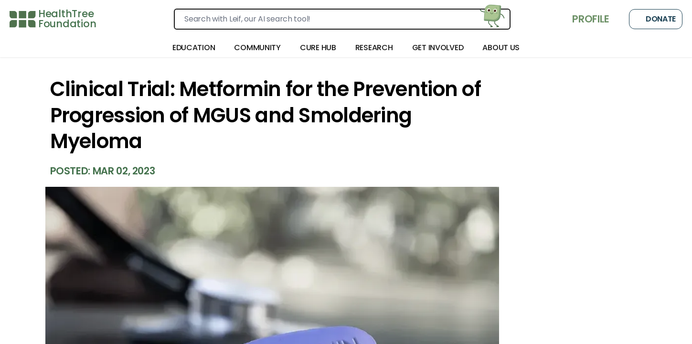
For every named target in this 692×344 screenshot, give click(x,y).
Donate (656, 19)
